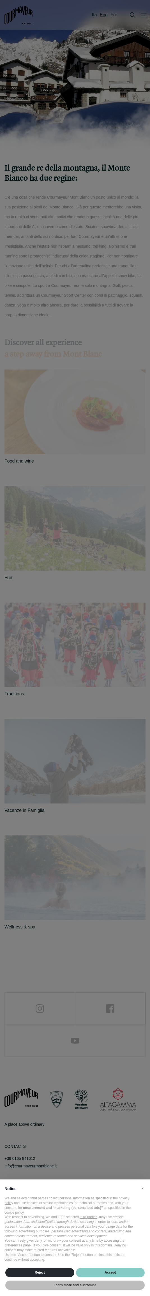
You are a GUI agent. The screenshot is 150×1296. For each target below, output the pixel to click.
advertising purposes (34, 1231)
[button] (142, 1188)
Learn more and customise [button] (75, 1285)
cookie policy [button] (14, 1212)
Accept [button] (110, 1272)
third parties (88, 1217)
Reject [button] (40, 1272)
